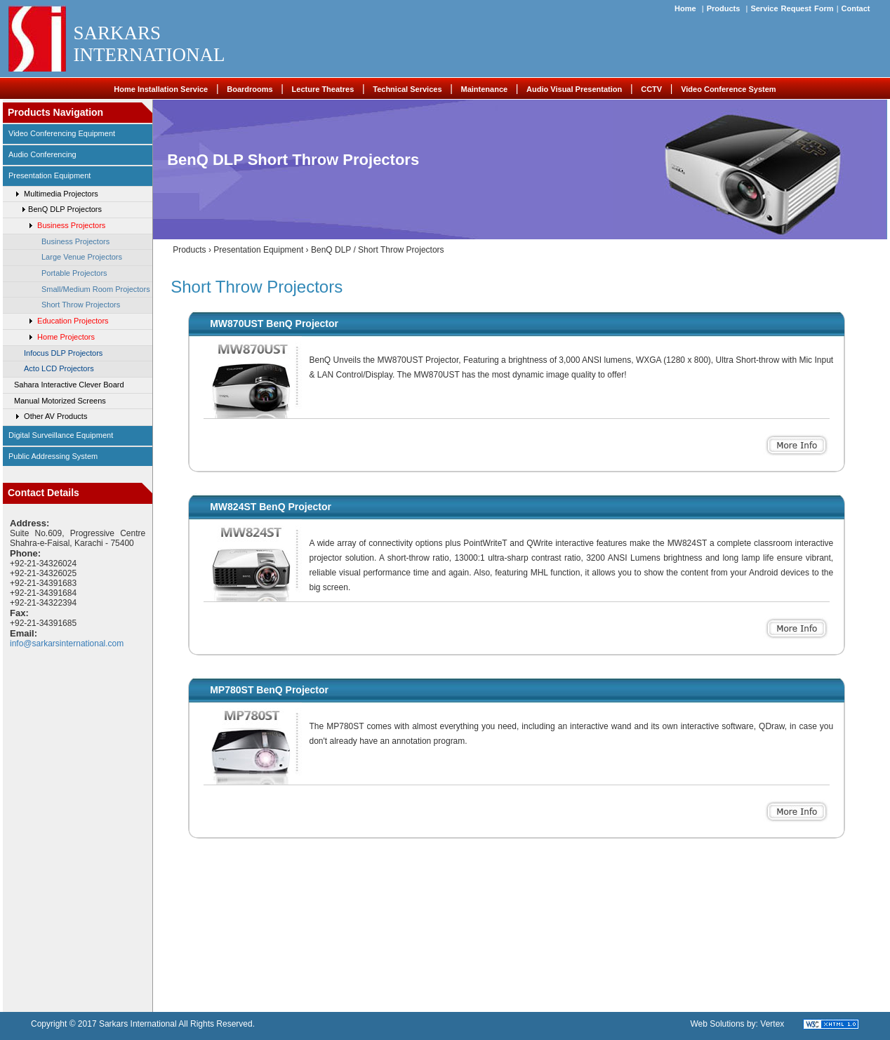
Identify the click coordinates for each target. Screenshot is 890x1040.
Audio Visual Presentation (574, 89)
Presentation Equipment (49, 175)
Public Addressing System (53, 456)
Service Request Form (791, 8)
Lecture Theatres (323, 89)
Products (723, 8)
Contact (856, 8)
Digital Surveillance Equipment (60, 435)
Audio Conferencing (42, 154)
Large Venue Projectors (81, 257)
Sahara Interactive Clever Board (69, 384)
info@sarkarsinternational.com (67, 643)
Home (685, 8)
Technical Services (407, 89)
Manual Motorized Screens (60, 400)
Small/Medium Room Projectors (95, 289)
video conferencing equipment (61, 133)
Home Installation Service (161, 89)
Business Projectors (75, 241)
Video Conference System (728, 89)
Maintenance (483, 89)
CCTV (651, 89)
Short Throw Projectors (80, 304)
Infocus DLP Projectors (63, 353)
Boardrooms (249, 89)
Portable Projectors (74, 273)
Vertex (772, 1024)
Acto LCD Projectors (59, 368)
